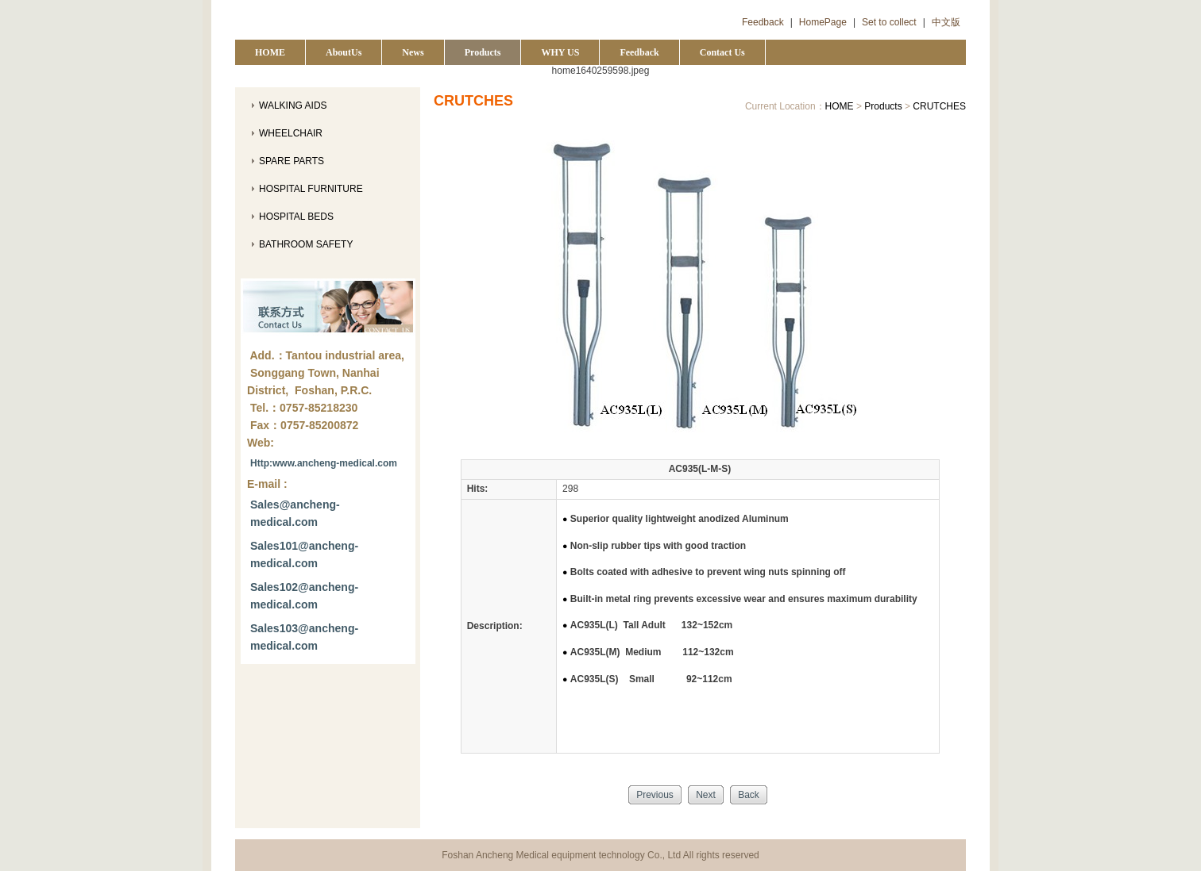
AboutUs (343, 52)
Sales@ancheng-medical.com (295, 513)
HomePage (823, 22)
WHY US (560, 52)
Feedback (763, 22)
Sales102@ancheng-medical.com (304, 596)
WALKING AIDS (293, 105)
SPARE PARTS (291, 161)
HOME (270, 52)
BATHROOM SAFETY (306, 244)
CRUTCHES (939, 106)
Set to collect (889, 22)
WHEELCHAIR (290, 133)
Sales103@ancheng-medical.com (304, 637)
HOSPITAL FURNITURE (311, 188)
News (412, 52)
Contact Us (722, 52)
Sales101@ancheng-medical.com (304, 554)
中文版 (946, 22)
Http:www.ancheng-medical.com (323, 463)
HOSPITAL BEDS (296, 216)
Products (483, 52)
